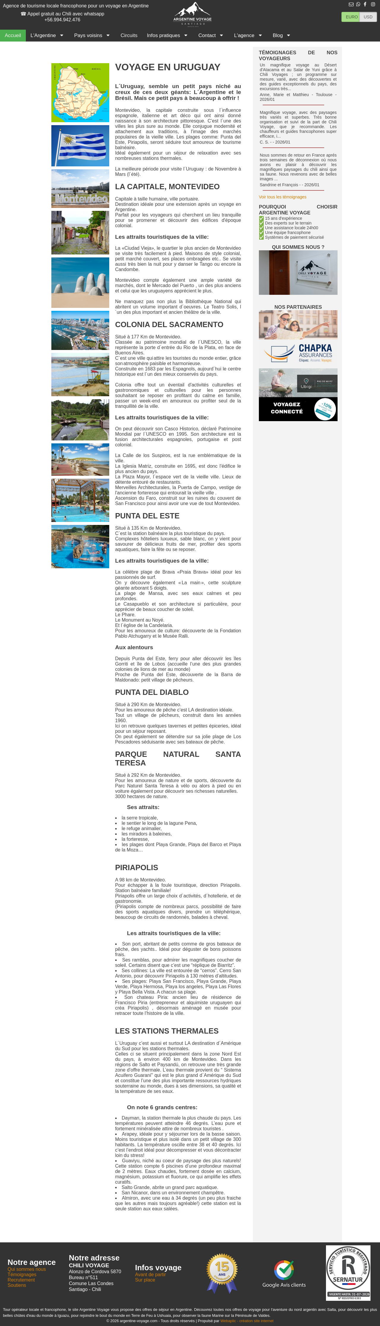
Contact (211, 35)
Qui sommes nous (27, 1269)
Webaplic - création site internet (246, 1321)
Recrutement (21, 1279)
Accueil (13, 35)
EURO (352, 17)
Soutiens (17, 1285)
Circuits (129, 35)
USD (368, 17)
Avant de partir (150, 1274)
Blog (282, 35)
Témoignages (22, 1274)
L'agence (248, 35)
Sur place (145, 1279)
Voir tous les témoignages (282, 197)
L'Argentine (48, 35)
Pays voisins (92, 35)
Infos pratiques (168, 35)
